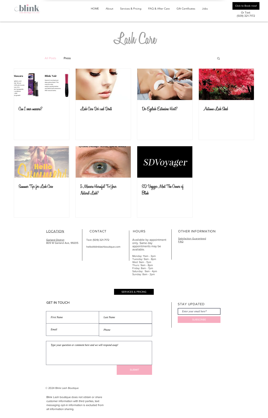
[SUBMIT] (134, 370)
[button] (131, 7)
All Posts (50, 58)
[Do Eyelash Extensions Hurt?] (164, 84)
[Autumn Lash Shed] (226, 84)
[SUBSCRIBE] (199, 319)
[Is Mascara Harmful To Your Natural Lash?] (103, 162)
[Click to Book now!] (245, 6)
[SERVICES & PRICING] (134, 292)
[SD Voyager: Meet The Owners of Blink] (164, 162)
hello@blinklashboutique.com (103, 246)
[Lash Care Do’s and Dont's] (103, 84)
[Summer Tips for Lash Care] (41, 162)
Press (67, 58)
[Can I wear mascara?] (41, 84)
